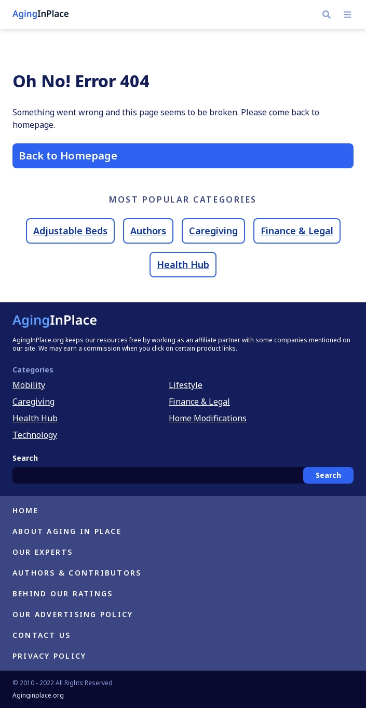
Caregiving (213, 230)
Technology (34, 434)
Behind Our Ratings (62, 593)
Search (328, 475)
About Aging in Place (66, 531)
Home (25, 510)
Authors (148, 230)
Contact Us (41, 635)
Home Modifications (208, 418)
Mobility (28, 385)
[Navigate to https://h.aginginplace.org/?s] (326, 14)
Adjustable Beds (70, 230)
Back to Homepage (68, 156)
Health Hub (183, 264)
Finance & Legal (297, 230)
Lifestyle (185, 385)
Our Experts (42, 552)
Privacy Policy (49, 656)
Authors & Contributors (76, 573)
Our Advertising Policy (72, 614)
